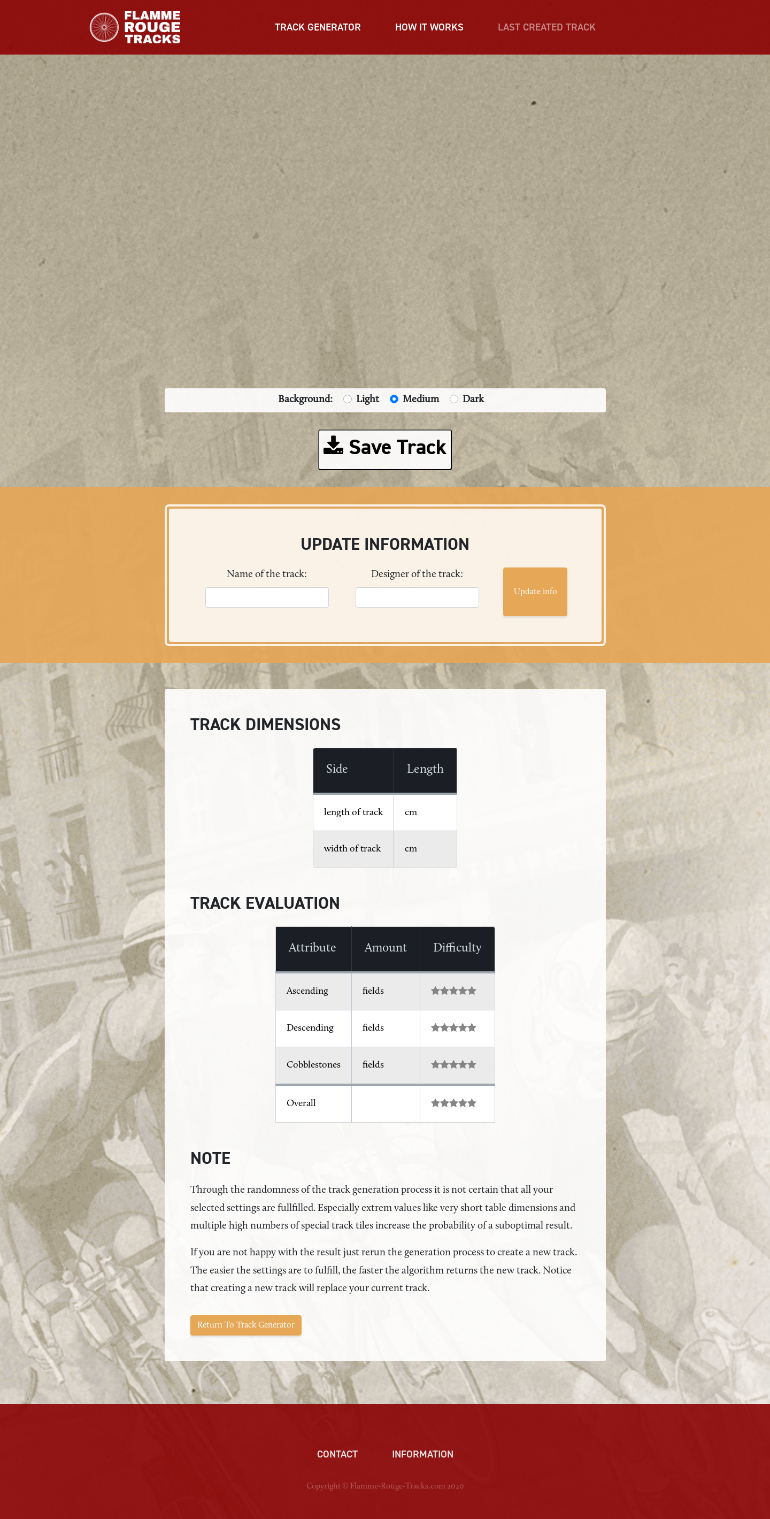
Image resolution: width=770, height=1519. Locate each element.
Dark (473, 400)
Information (422, 1454)
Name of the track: (267, 575)
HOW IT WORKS (429, 27)
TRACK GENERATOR (318, 27)
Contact (337, 1454)
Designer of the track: (417, 575)
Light (367, 400)
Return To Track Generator (246, 1325)
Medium (421, 400)
